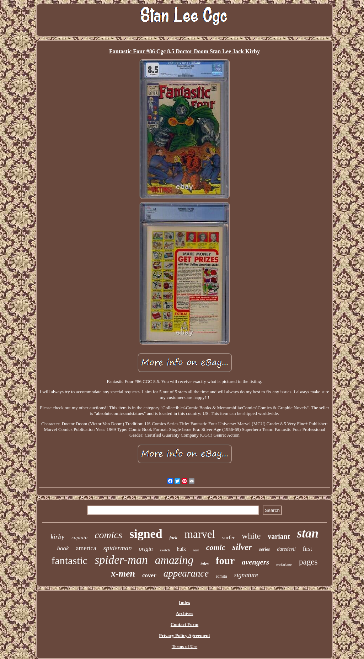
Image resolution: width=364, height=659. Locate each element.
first (307, 549)
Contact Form (184, 624)
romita (221, 576)
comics (108, 534)
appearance (186, 573)
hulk (181, 549)
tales (204, 563)
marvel (199, 534)
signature (246, 575)
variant (279, 536)
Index (184, 602)
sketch (165, 550)
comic (215, 547)
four (225, 560)
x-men (123, 573)
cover (149, 575)
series (264, 549)
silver (242, 547)
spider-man (121, 559)
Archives (184, 613)
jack (173, 537)
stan (307, 533)
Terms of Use (184, 646)
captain (79, 537)
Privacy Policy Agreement (184, 635)
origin (146, 549)
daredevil (286, 549)
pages (308, 561)
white (251, 535)
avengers (255, 562)
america (86, 548)
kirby (57, 536)
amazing (174, 559)
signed (145, 533)
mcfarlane (284, 564)
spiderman (117, 548)
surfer (228, 537)
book (63, 548)
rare (196, 550)
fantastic (70, 560)
